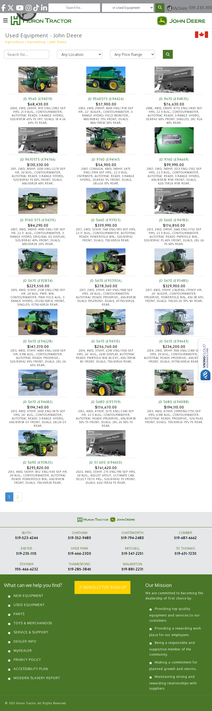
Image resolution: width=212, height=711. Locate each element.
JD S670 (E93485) (174, 281)
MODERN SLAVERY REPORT (37, 678)
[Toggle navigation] (5, 20)
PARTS (19, 614)
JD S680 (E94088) (174, 402)
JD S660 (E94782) (174, 220)
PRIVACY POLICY (27, 660)
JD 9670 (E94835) (174, 99)
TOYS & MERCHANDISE (33, 623)
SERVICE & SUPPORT (31, 632)
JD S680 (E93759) (106, 402)
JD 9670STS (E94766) (38, 159)
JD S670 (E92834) (38, 281)
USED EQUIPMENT (29, 605)
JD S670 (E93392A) (106, 281)
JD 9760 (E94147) (106, 159)
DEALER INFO (25, 641)
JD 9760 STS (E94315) (38, 220)
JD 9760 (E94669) (174, 159)
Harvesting (36, 42)
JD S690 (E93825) (38, 462)
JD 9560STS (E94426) (106, 99)
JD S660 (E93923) (106, 220)
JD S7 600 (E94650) (105, 462)
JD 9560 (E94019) (38, 99)
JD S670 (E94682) (38, 402)
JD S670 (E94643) (174, 341)
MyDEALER (23, 650)
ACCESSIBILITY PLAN (31, 669)
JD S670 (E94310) (105, 341)
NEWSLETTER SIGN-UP (102, 587)
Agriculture (14, 42)
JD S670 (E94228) (38, 341)
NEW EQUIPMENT (28, 596)
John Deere (57, 42)
